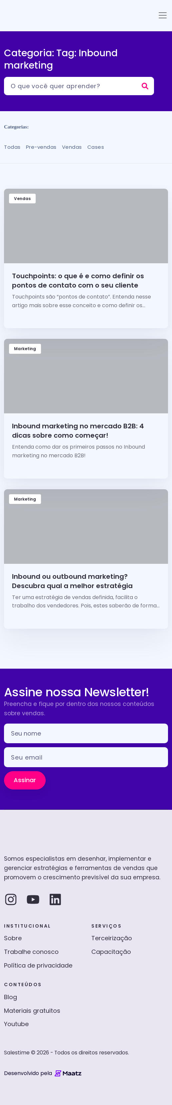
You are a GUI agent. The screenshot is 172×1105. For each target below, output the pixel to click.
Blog (10, 997)
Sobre (13, 938)
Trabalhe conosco (31, 952)
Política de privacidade (38, 965)
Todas (12, 147)
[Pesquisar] (79, 86)
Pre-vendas (41, 147)
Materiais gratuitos (32, 1010)
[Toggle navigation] (162, 15)
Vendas (72, 147)
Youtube (16, 1024)
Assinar (25, 780)
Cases (95, 147)
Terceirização (111, 938)
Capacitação (111, 952)
